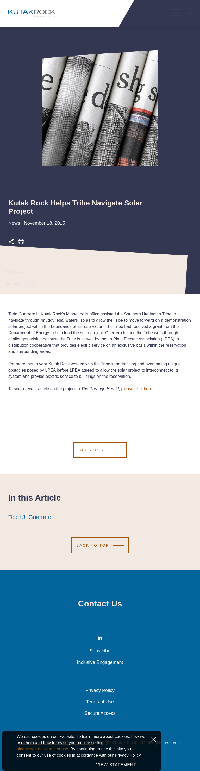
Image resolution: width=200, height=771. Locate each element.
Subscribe (100, 650)
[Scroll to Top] (100, 545)
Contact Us (100, 603)
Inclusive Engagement (100, 662)
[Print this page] (21, 243)
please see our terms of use (42, 759)
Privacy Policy (100, 690)
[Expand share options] (11, 243)
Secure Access (99, 713)
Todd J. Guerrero (29, 517)
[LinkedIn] (100, 639)
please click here (136, 389)
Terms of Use (100, 701)
